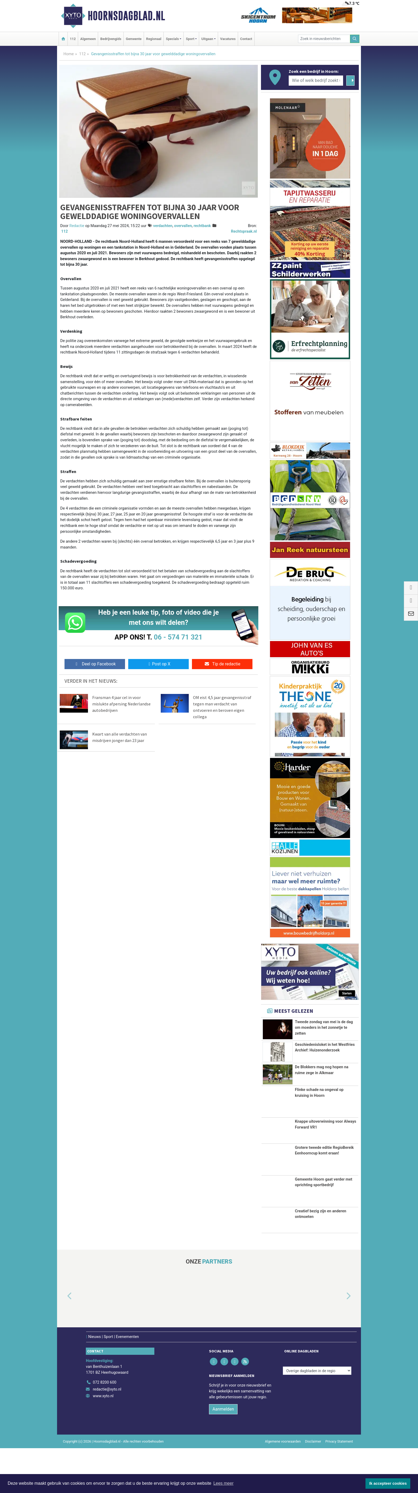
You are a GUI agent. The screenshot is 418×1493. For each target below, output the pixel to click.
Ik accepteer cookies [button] (388, 1483)
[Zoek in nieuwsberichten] (324, 39)
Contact (246, 39)
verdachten (162, 226)
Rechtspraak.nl (244, 231)
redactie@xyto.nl (107, 1434)
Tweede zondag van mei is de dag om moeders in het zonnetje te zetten (324, 1028)
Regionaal (153, 39)
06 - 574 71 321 (178, 637)
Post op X (158, 663)
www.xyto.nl (103, 1441)
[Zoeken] (355, 39)
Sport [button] (190, 39)
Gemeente (134, 39)
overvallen (183, 226)
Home (68, 54)
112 (73, 39)
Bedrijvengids (110, 39)
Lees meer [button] (223, 1483)
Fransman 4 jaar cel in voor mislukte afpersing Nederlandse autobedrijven (121, 704)
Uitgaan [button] (207, 39)
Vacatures (228, 39)
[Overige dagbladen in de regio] (317, 1415)
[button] (63, 1341)
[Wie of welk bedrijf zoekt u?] (316, 81)
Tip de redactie (222, 663)
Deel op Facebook (95, 663)
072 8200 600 (104, 1427)
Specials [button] (172, 39)
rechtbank (202, 226)
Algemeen (88, 39)
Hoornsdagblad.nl (126, 16)
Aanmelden (223, 1453)
